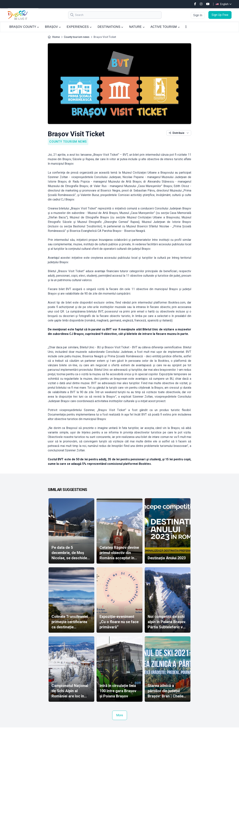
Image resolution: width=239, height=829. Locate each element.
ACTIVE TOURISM (165, 26)
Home (56, 36)
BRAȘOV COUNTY (24, 26)
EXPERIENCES (79, 26)
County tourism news (76, 36)
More (119, 715)
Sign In (197, 15)
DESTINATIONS (110, 26)
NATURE (137, 26)
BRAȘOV (53, 26)
